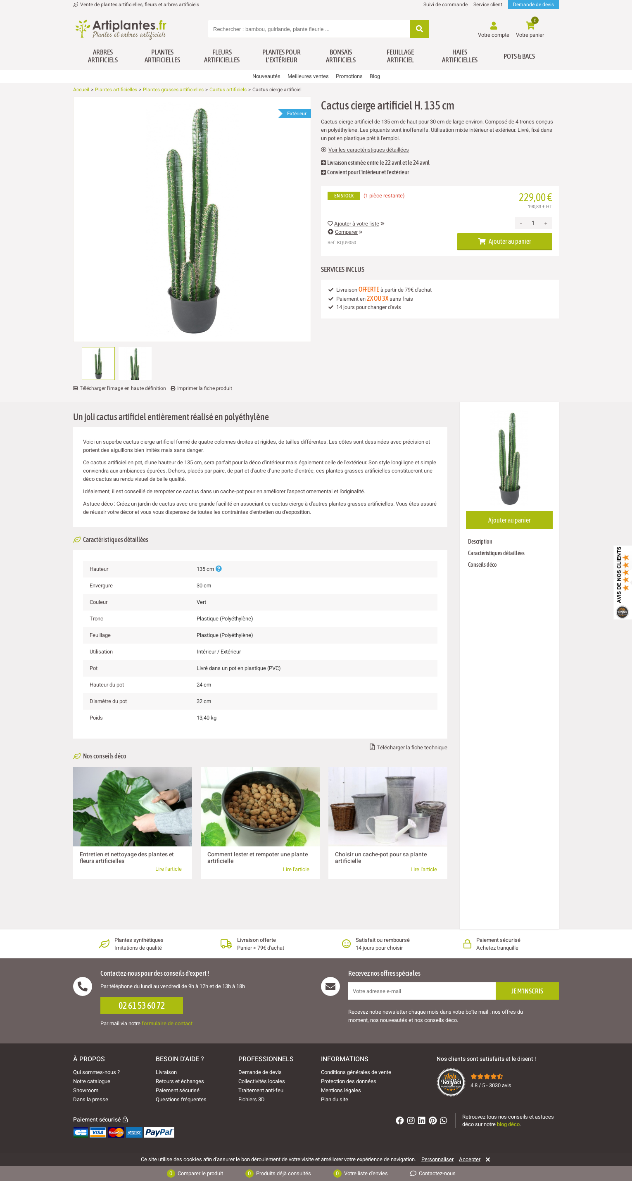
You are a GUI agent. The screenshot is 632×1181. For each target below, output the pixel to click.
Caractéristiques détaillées (496, 553)
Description (480, 541)
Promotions (349, 76)
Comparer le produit (195, 1173)
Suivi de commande (445, 4)
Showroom (85, 1090)
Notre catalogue (91, 1081)
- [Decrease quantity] (521, 223)
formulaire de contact (167, 1023)
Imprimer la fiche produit (204, 388)
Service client (487, 4)
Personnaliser (437, 1159)
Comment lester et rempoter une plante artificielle (257, 857)
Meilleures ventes (308, 76)
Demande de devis (533, 4)
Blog (375, 76)
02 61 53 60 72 (142, 1005)
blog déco (508, 1124)
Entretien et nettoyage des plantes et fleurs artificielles (127, 857)
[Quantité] (533, 223)
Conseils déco (482, 564)
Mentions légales (341, 1090)
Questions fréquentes (181, 1099)
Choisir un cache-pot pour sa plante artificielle (381, 857)
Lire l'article (168, 869)
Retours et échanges (180, 1081)
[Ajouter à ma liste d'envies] (82, 117)
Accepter (469, 1159)
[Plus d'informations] (218, 569)
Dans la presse (90, 1099)
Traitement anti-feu (260, 1090)
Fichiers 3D (251, 1099)
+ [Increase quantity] (545, 223)
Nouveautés (266, 76)
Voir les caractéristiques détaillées (365, 150)
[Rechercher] (419, 29)
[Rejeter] (486, 1159)
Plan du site (334, 1099)
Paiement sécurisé (178, 1090)
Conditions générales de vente (356, 1072)
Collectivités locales (261, 1081)
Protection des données (348, 1081)
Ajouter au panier (504, 241)
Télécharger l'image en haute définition (123, 388)
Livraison (166, 1072)
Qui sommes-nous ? (96, 1072)
